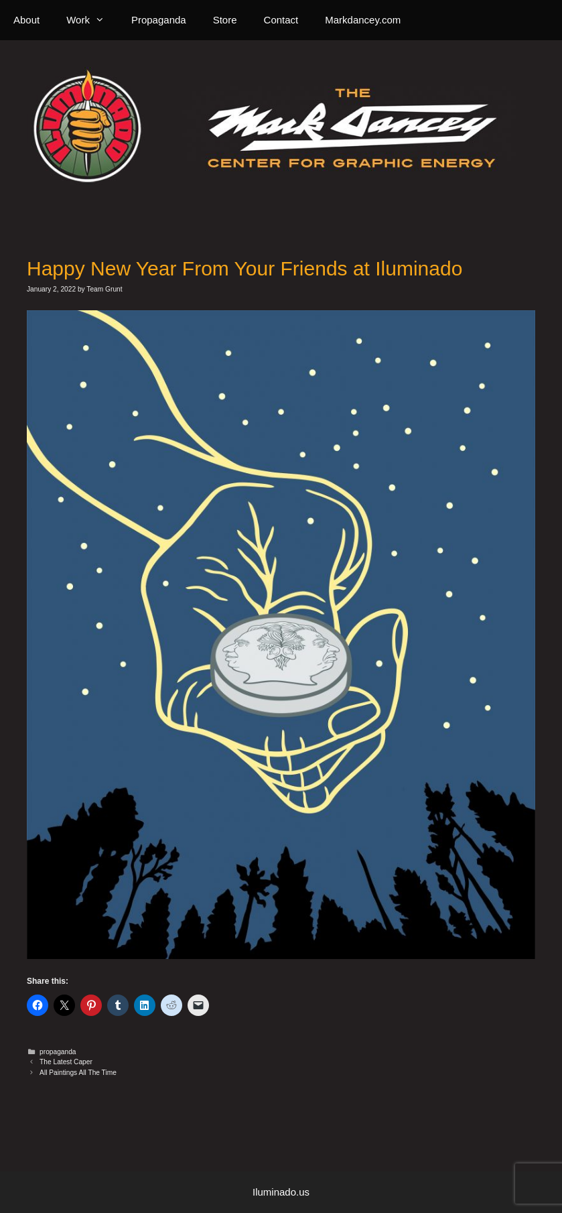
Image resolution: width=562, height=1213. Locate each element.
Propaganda (158, 19)
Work (92, 20)
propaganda (58, 1052)
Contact (281, 19)
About (26, 19)
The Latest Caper (66, 1062)
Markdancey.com (363, 19)
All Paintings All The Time (78, 1072)
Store (225, 19)
